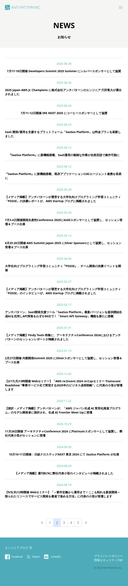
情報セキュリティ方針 (108, 560)
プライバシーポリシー (108, 556)
